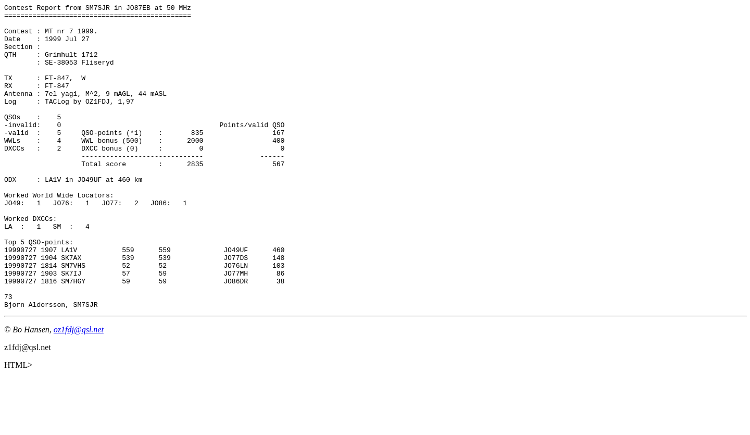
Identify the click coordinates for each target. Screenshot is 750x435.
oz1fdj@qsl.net (79, 390)
